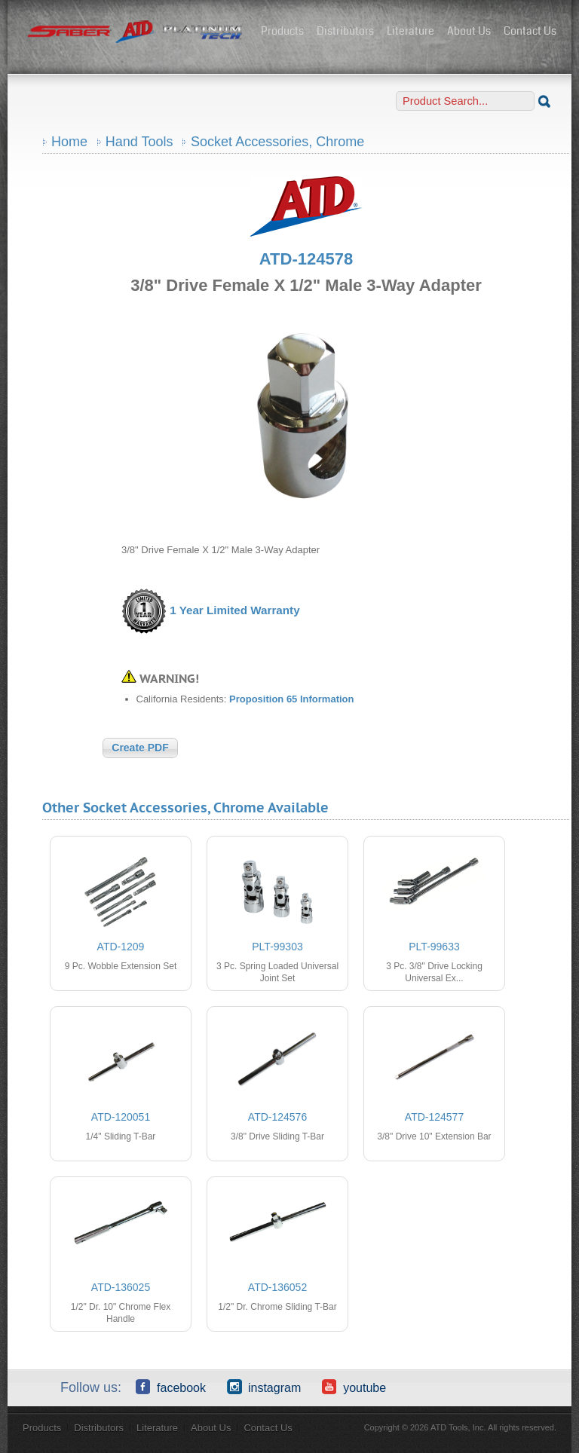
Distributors (345, 30)
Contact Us (530, 30)
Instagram (264, 1386)
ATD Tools (136, 32)
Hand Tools (139, 141)
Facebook (171, 1386)
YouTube (354, 1386)
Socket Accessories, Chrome (277, 141)
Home (69, 141)
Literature (410, 30)
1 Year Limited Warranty (234, 610)
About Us (469, 30)
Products (282, 30)
